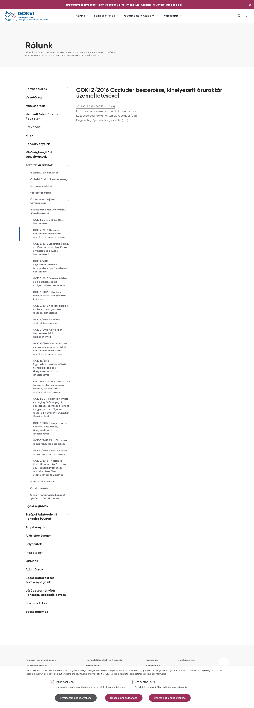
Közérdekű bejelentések (44, 173)
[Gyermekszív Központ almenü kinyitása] (157, 15)
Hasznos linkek (36, 603)
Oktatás (32, 561)
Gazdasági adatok (41, 186)
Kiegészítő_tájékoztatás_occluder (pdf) (102, 120)
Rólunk (80, 15)
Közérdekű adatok (55, 52)
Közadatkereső (39, 488)
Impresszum (35, 552)
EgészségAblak (37, 506)
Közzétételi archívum (42, 481)
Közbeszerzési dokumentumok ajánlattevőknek (92, 52)
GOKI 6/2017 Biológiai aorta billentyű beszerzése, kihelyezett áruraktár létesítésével (49, 428)
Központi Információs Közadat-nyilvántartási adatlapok (48, 497)
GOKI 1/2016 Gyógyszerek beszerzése (48, 222)
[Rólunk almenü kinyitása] (87, 15)
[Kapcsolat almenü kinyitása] (181, 15)
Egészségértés (37, 611)
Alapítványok (35, 527)
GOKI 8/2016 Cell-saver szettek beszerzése (47, 321)
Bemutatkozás (36, 89)
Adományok (34, 569)
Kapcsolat (171, 15)
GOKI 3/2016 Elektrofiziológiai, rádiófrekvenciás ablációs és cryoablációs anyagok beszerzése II (51, 249)
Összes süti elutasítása (123, 700)
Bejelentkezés (186, 660)
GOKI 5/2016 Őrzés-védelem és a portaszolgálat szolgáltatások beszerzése (50, 282)
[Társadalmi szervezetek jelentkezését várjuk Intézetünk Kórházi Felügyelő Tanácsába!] (123, 5)
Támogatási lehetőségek (40, 660)
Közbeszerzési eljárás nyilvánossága (42, 201)
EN (247, 16)
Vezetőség (34, 97)
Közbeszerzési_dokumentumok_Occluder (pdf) (106, 115)
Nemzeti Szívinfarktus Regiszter (42, 116)
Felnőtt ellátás (104, 15)
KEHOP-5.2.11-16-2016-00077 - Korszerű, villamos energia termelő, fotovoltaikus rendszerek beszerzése (51, 386)
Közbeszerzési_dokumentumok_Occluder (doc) (106, 111)
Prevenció (33, 127)
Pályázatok (34, 544)
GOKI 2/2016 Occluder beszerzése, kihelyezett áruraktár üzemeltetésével (62, 55)
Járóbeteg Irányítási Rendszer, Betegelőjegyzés (46, 593)
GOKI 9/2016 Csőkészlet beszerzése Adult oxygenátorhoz (47, 333)
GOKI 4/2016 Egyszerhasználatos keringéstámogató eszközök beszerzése (50, 266)
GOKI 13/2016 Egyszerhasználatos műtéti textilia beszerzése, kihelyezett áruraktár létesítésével (49, 368)
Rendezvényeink (38, 144)
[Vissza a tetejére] (224, 662)
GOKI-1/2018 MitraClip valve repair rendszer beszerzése (50, 452)
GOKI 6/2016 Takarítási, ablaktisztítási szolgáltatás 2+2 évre (49, 295)
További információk (157, 677)
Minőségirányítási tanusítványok (39, 154)
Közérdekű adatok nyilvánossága (49, 179)
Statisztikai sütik (145, 685)
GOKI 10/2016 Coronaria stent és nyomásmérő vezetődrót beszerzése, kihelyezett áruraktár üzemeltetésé (51, 348)
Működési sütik (65, 685)
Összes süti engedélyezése (170, 700)
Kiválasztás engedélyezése (76, 700)
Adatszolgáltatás (40, 193)
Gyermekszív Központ (139, 15)
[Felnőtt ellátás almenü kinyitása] (118, 15)
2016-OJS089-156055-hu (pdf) (95, 106)
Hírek (29, 135)
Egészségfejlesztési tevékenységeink (40, 580)
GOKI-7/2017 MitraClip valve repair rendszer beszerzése (50, 442)
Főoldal (29, 52)
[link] (66, 87)
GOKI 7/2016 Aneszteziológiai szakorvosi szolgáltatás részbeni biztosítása (50, 309)
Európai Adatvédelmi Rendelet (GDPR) (41, 516)
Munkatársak (35, 106)
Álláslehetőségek (38, 535)
